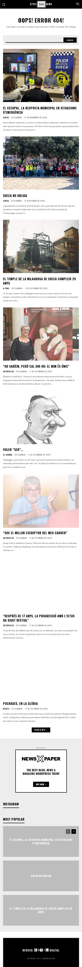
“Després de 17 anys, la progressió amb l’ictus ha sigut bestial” (39, 618)
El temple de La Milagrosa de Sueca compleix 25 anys (39, 281)
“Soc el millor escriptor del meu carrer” (35, 533)
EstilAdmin (16, 117)
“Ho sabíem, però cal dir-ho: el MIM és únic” (36, 366)
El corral (7, 455)
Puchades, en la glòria (20, 703)
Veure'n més (41, 730)
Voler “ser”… (13, 449)
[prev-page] (68, 831)
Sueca (6, 117)
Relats (6, 709)
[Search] (70, 40)
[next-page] (73, 831)
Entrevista (8, 371)
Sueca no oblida (15, 195)
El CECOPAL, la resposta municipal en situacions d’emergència (40, 110)
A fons (6, 288)
